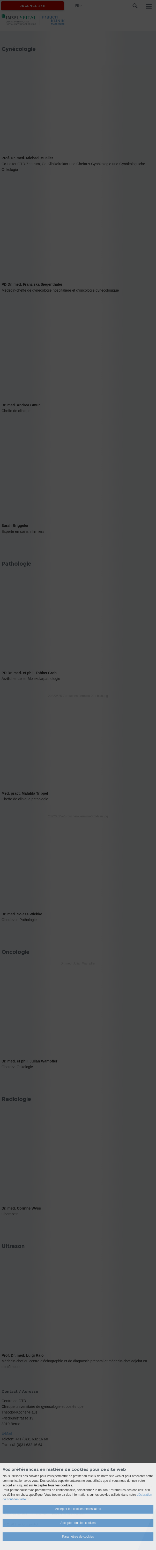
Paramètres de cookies (78, 1536)
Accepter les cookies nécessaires (78, 1509)
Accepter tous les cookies (77, 1523)
